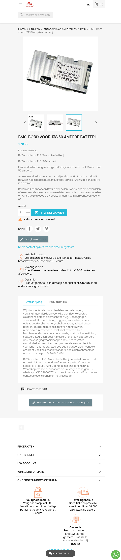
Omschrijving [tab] (34, 302)
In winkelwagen (49, 212)
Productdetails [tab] (57, 302)
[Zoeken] (35, 15)
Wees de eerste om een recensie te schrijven (60, 402)
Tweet (38, 228)
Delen (29, 228)
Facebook (21, 427)
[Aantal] (22, 212)
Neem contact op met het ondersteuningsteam (46, 247)
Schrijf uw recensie (33, 239)
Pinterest (46, 228)
